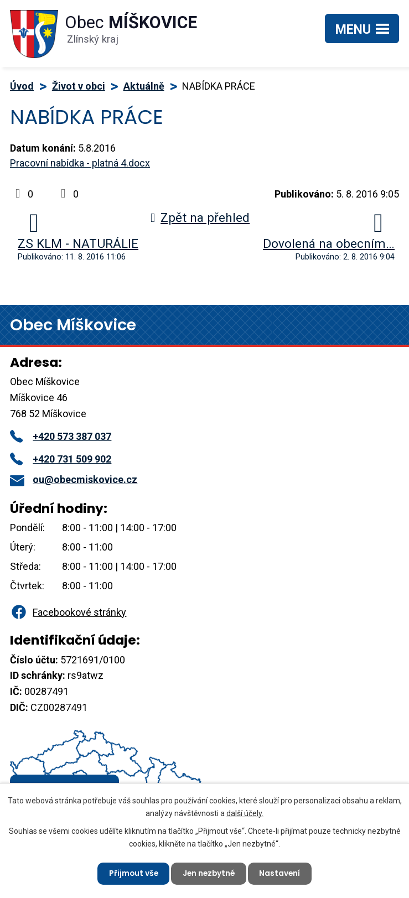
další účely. (244, 812)
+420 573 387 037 (60, 436)
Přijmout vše (132, 873)
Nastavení (282, 873)
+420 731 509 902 (60, 459)
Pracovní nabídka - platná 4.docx (80, 163)
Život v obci (78, 86)
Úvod (22, 86)
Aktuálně (143, 86)
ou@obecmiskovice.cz (73, 479)
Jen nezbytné (209, 873)
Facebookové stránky (68, 612)
